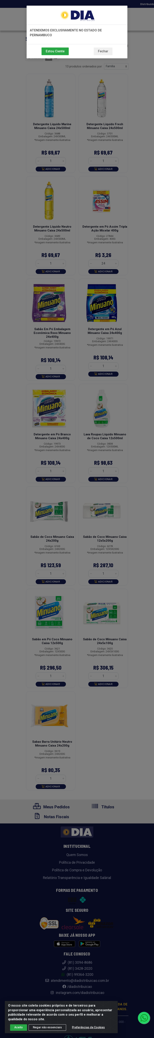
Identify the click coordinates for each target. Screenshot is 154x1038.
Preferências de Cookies (88, 1027)
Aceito (18, 1027)
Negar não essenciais (47, 1027)
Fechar (103, 51)
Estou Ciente (55, 51)
